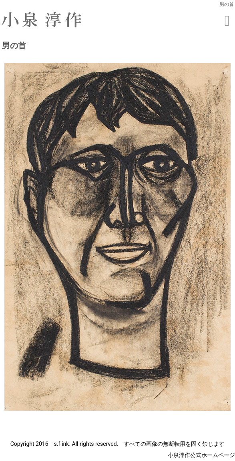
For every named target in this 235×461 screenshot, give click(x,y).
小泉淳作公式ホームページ (201, 455)
